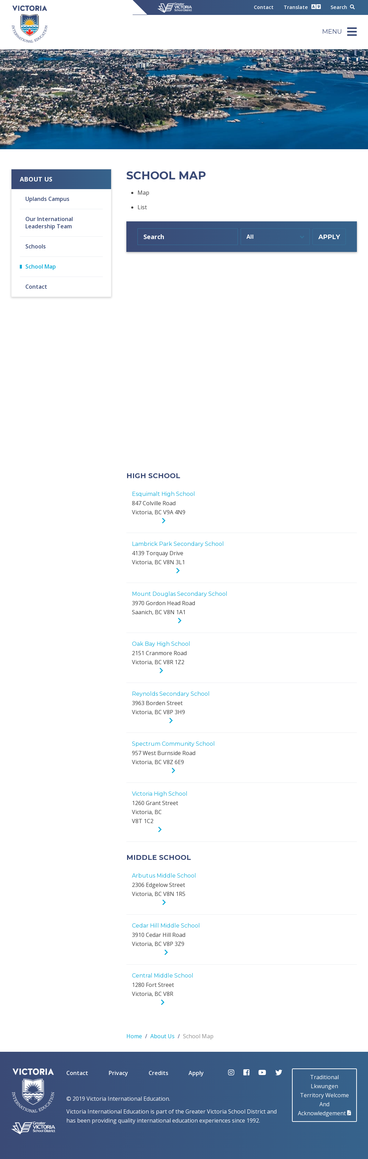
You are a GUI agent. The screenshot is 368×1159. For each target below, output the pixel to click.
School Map (40, 266)
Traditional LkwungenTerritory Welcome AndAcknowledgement (324, 1095)
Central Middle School (162, 975)
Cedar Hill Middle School (166, 925)
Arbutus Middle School (164, 875)
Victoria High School (159, 793)
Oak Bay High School (161, 644)
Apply (196, 1073)
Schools (35, 246)
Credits (158, 1073)
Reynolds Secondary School (171, 694)
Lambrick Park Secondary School (178, 544)
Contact (264, 7)
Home (134, 1036)
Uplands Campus (47, 199)
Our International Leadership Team (49, 222)
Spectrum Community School (173, 744)
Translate (302, 6)
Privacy (118, 1073)
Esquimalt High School (163, 494)
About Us (36, 179)
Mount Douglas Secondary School (179, 594)
